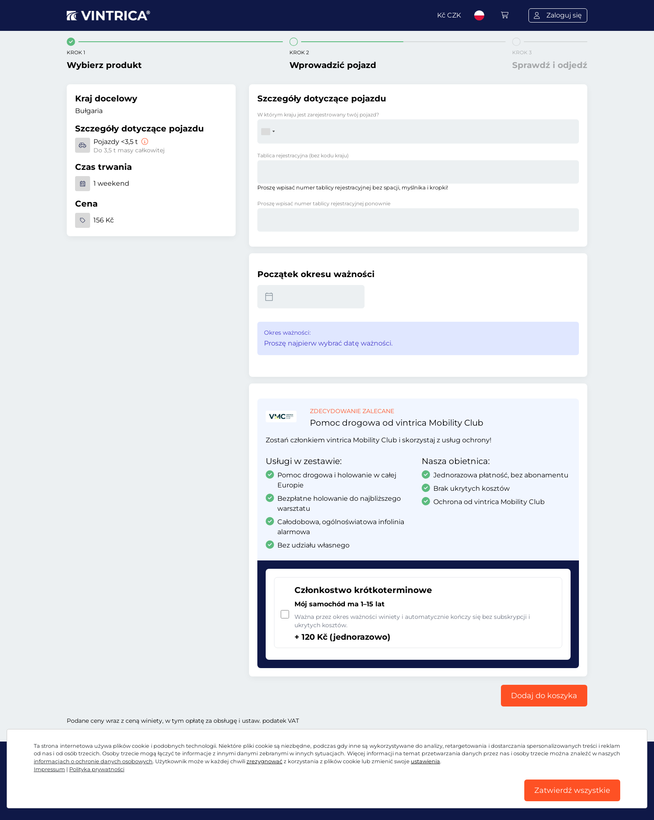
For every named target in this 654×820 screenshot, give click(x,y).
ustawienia (425, 761)
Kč (449, 15)
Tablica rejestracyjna (303, 155)
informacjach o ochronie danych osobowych (93, 761)
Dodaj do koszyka (544, 695)
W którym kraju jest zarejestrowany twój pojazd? (318, 114)
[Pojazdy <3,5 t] (144, 142)
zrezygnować (264, 761)
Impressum (49, 769)
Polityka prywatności (96, 769)
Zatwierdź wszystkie (572, 790)
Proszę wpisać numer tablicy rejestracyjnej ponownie (323, 203)
